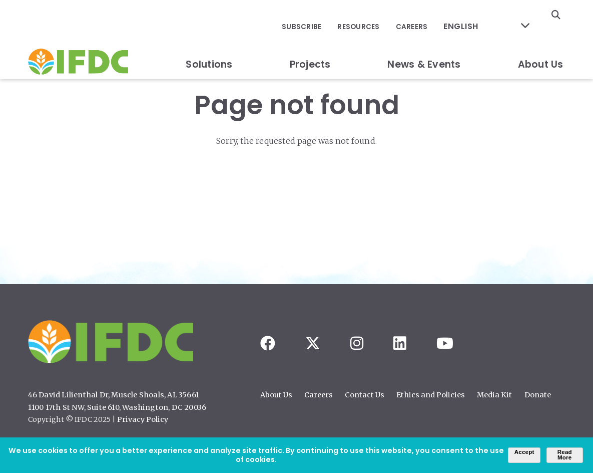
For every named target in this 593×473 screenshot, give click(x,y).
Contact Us (364, 394)
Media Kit (494, 394)
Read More (564, 455)
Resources (375, 15)
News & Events (423, 42)
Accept (524, 452)
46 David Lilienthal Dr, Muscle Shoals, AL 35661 (113, 394)
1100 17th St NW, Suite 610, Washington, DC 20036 (117, 407)
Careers (426, 15)
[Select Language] (493, 15)
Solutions (209, 42)
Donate (537, 394)
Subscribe (320, 15)
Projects (310, 42)
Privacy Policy (142, 419)
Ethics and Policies (430, 394)
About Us (540, 42)
